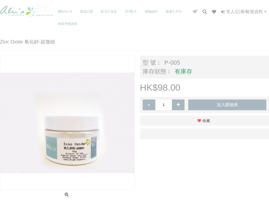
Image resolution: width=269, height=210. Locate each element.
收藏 (206, 121)
